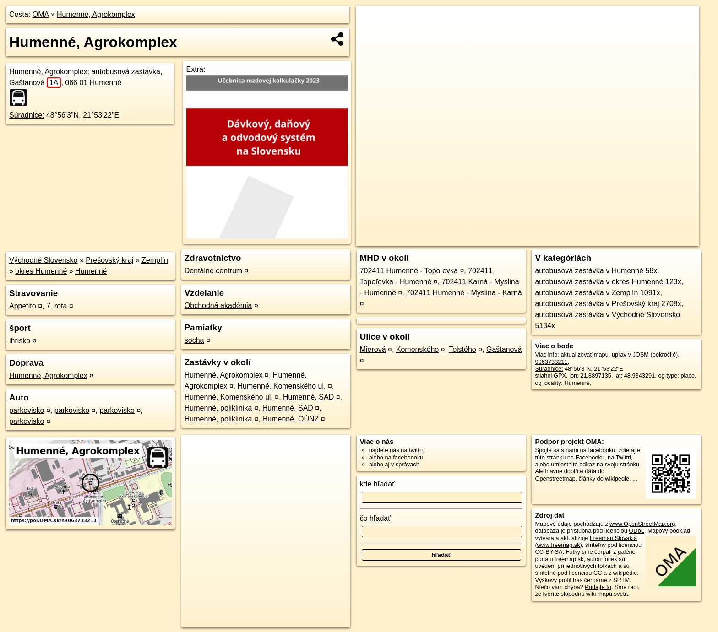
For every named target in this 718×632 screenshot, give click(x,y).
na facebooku (597, 450)
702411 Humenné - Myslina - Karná (464, 293)
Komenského (417, 349)
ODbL (636, 530)
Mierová (373, 349)
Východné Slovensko (43, 260)
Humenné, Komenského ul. (281, 386)
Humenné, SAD (308, 397)
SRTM (621, 580)
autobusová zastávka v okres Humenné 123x (608, 282)
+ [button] (372, 21)
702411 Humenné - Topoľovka (409, 271)
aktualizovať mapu (584, 354)
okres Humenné (41, 271)
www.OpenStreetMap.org (642, 523)
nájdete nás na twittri (396, 450)
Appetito (22, 306)
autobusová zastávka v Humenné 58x (596, 271)
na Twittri (619, 457)
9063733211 (551, 361)
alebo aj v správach (394, 464)
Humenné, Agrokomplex (96, 14)
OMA (41, 14)
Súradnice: (26, 115)
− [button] (372, 36)
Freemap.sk (588, 239)
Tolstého (462, 349)
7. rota (56, 306)
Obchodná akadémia (218, 305)
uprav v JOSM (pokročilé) (645, 354)
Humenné (91, 271)
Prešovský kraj (109, 260)
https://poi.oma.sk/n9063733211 (658, 239)
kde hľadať (377, 484)
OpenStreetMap (541, 239)
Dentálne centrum (213, 271)
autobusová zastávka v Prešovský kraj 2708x (608, 304)
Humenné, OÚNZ (290, 419)
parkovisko (26, 410)
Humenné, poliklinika (218, 408)
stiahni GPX (550, 375)
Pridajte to (598, 586)
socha (194, 340)
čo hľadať (375, 518)
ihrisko (19, 341)
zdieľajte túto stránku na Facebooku (587, 453)
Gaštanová (35, 82)
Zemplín (154, 260)
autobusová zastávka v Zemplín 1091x (597, 293)
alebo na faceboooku (396, 457)
